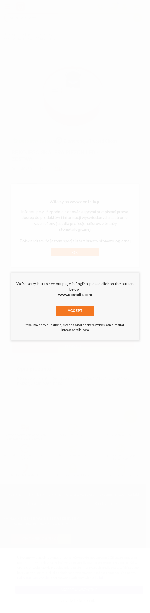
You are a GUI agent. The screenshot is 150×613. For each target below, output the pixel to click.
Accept (75, 311)
